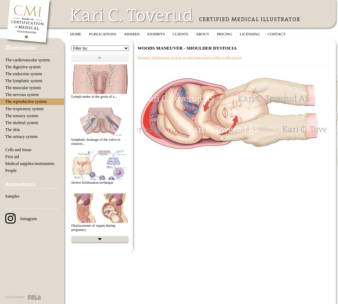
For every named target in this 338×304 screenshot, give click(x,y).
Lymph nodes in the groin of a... (94, 96)
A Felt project (14, 297)
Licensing (250, 34)
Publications (103, 34)
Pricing (224, 34)
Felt (34, 297)
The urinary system (21, 136)
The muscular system (23, 87)
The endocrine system (23, 73)
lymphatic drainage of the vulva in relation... (95, 142)
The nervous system (22, 94)
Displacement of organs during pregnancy (93, 228)
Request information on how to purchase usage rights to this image (189, 57)
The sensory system (21, 115)
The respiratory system (24, 108)
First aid (12, 156)
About (202, 34)
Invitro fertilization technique (92, 182)
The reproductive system (26, 101)
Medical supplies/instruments (29, 163)
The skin (12, 129)
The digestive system (23, 66)
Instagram (21, 218)
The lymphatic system (23, 80)
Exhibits (156, 34)
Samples (12, 196)
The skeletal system (21, 122)
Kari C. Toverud (132, 15)
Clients (180, 34)
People (11, 170)
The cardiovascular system (27, 60)
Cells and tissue (18, 149)
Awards (132, 34)
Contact (276, 34)
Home (76, 34)
